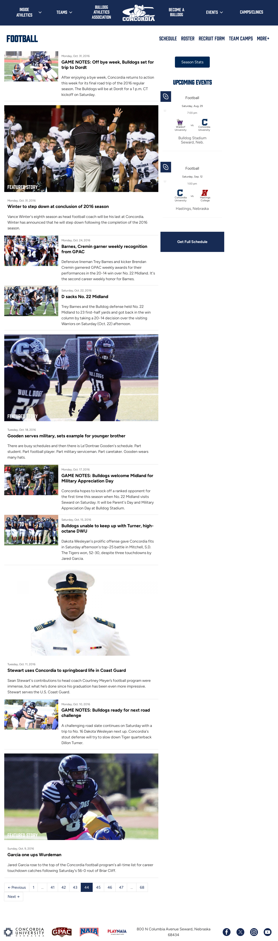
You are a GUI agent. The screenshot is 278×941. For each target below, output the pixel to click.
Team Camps (241, 38)
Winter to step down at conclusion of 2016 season (58, 203)
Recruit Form (212, 38)
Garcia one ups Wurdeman (34, 842)
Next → (14, 884)
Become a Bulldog (176, 12)
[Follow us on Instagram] (254, 920)
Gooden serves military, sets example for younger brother (66, 429)
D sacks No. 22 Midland (83, 293)
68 (142, 875)
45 (98, 875)
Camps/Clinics (251, 11)
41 (52, 875)
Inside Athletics (24, 11)
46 (110, 875)
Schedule (168, 38)
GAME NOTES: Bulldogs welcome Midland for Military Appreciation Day (102, 472)
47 (121, 875)
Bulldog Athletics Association (101, 12)
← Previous (17, 875)
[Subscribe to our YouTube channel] (267, 920)
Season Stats (186, 62)
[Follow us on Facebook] (226, 920)
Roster (187, 38)
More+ (263, 38)
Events (212, 12)
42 (63, 875)
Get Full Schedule (186, 242)
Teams (62, 12)
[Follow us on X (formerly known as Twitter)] (240, 920)
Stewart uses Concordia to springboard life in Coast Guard (67, 661)
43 (75, 875)
